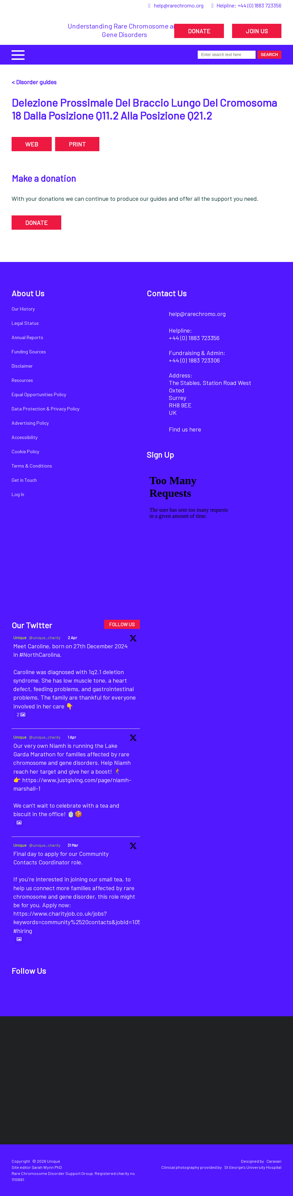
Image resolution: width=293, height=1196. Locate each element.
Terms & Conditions (32, 466)
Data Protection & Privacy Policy (45, 408)
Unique (20, 637)
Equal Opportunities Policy (39, 394)
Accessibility (24, 437)
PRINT (77, 144)
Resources (22, 380)
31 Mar (73, 845)
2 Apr (72, 637)
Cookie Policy (25, 451)
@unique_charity (45, 637)
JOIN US (257, 31)
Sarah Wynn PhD (47, 1167)
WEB (31, 144)
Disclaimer (22, 366)
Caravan (273, 1161)
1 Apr (72, 737)
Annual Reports (27, 337)
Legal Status (25, 323)
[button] (18, 54)
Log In (18, 494)
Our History (23, 309)
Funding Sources (29, 351)
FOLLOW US (122, 624)
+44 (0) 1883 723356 (259, 5)
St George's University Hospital (252, 1167)
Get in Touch (24, 480)
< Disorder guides (34, 82)
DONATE (199, 31)
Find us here (185, 429)
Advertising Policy (30, 423)
